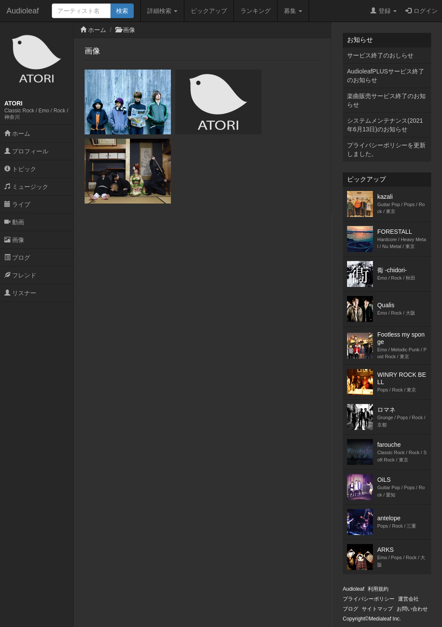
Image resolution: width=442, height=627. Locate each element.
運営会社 (408, 599)
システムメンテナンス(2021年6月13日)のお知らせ (385, 125)
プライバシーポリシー (369, 599)
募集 (293, 10)
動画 (14, 222)
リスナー (20, 293)
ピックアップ (209, 10)
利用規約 (378, 589)
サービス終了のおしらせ (380, 55)
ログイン (421, 10)
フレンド (20, 275)
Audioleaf (22, 10)
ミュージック (26, 186)
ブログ (17, 257)
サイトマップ (377, 609)
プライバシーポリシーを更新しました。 (386, 149)
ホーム (17, 133)
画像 (14, 239)
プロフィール (26, 151)
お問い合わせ (412, 609)
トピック (20, 169)
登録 (383, 10)
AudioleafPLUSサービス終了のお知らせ (385, 75)
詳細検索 (162, 10)
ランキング (255, 10)
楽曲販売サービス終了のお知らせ (386, 100)
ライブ (17, 204)
